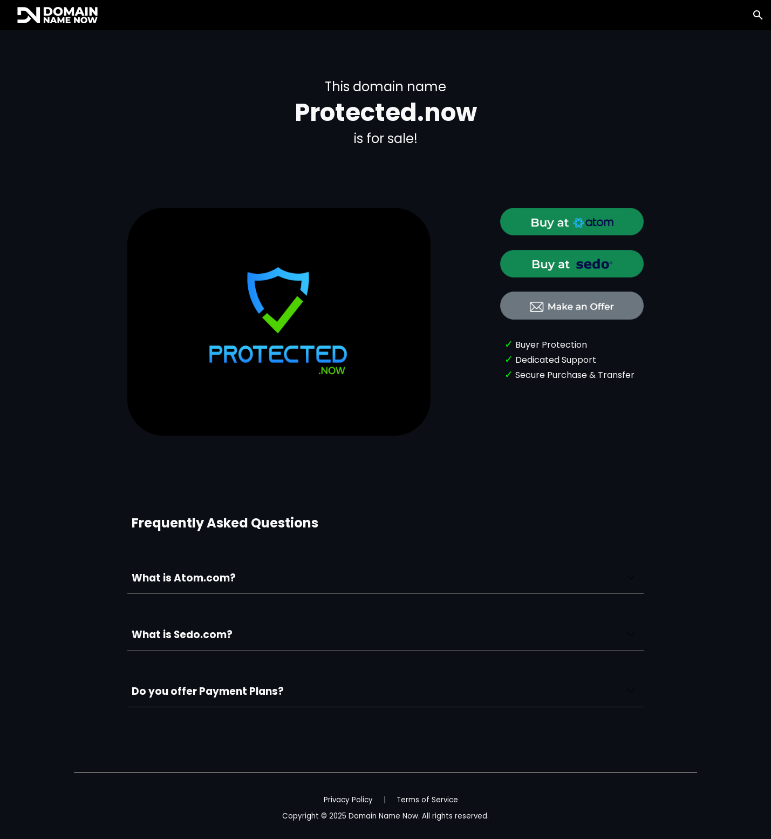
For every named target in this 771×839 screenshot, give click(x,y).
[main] (385, 112)
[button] (758, 15)
